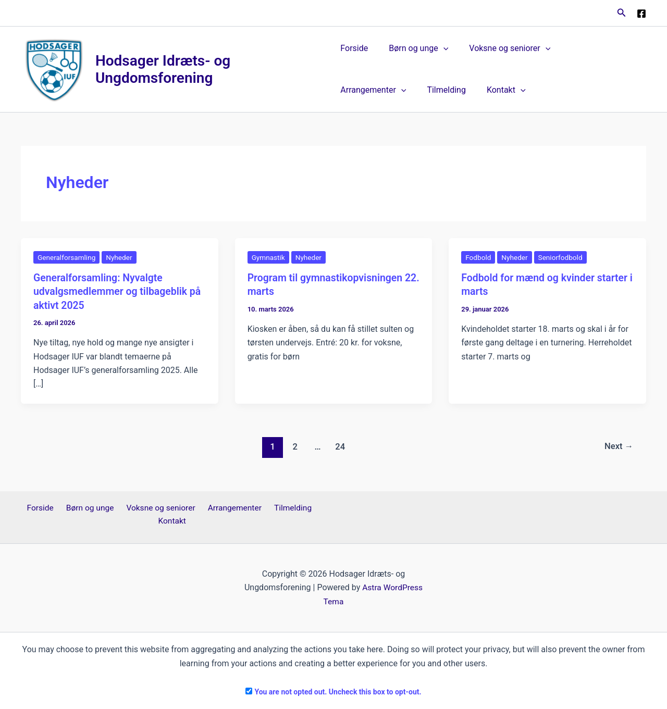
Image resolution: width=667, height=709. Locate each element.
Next (618, 446)
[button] (621, 12)
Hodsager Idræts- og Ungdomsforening (163, 69)
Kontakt (415, 90)
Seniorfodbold (563, 258)
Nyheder (121, 258)
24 (339, 446)
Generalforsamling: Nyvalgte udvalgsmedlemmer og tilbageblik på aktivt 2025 (112, 292)
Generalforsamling (67, 258)
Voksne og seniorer (501, 49)
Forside (354, 49)
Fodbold (478, 258)
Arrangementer (591, 49)
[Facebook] (641, 13)
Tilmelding (359, 90)
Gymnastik (269, 258)
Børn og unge (414, 49)
